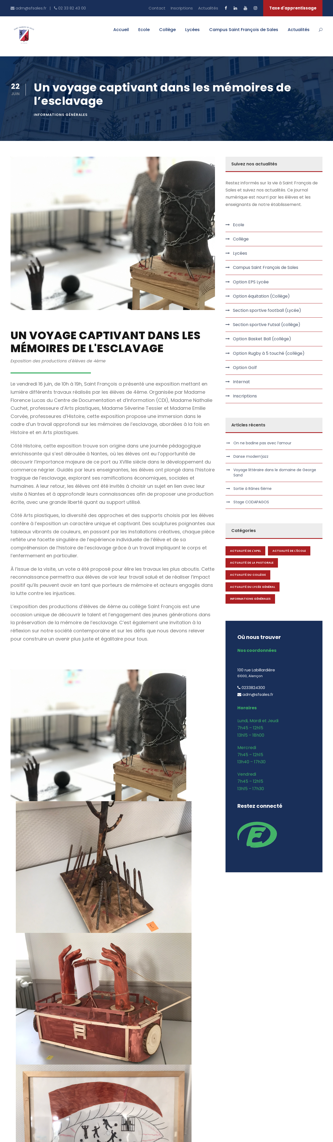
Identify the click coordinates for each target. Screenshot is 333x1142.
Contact (157, 8)
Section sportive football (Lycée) (267, 310)
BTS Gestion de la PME (275, 1039)
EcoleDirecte (104, 1067)
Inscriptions (182, 8)
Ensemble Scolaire (191, 1048)
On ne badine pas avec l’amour (262, 443)
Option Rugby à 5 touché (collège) (269, 353)
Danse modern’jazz (250, 456)
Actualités (208, 8)
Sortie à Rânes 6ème (252, 488)
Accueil (121, 30)
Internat (241, 382)
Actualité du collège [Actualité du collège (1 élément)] (248, 575)
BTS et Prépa (185, 1029)
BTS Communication (273, 1020)
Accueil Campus (188, 1020)
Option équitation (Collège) (261, 296)
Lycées (192, 30)
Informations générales (61, 114)
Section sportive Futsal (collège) (266, 325)
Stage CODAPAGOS (251, 502)
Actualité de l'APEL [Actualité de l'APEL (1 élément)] (245, 551)
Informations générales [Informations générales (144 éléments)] (250, 599)
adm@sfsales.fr (31, 1087)
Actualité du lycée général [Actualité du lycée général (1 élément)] (252, 587)
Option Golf (245, 368)
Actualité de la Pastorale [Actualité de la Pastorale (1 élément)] (251, 562)
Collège (167, 30)
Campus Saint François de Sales (243, 30)
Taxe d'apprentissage (292, 8)
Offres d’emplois (108, 1057)
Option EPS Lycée (251, 282)
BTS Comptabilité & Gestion (281, 1029)
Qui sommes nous (109, 1020)
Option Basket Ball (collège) (262, 339)
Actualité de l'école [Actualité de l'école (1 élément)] (289, 551)
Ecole (144, 30)
